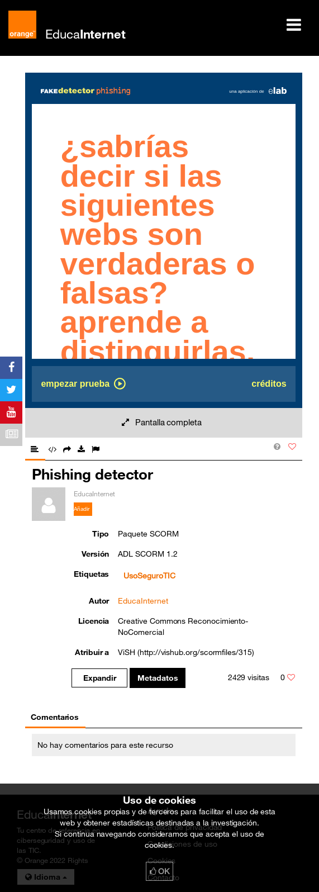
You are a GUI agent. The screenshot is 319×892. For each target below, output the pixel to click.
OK (160, 871)
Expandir (99, 678)
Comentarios (55, 717)
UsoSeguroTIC (149, 576)
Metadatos (157, 678)
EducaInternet (143, 601)
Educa (85, 33)
